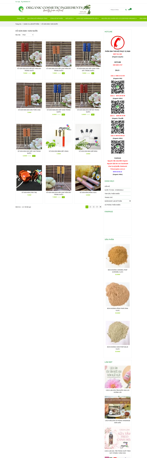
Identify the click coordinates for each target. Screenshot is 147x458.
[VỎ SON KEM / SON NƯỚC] (52, 9)
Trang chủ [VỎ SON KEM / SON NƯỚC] (18, 24)
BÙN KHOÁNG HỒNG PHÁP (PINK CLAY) (117, 309)
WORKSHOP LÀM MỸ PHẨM (118, 201)
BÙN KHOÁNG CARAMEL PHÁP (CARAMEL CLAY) (117, 271)
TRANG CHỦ (21, 18)
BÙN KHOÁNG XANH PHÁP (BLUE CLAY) (117, 348)
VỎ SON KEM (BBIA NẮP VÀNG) (58, 151)
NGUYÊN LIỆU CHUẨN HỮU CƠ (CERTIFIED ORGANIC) (119, 18)
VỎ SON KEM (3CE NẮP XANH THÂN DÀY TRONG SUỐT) (88, 69)
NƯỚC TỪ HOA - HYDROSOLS (114, 190)
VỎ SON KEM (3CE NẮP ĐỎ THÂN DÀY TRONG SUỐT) (29, 69)
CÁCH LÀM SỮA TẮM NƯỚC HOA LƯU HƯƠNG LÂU (117, 391)
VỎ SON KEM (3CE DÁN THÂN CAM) (29, 110)
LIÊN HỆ (107, 186)
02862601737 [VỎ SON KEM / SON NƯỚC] (25, 1)
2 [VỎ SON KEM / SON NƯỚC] (90, 207)
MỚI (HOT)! (70, 18)
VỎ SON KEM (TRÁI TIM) (29, 192)
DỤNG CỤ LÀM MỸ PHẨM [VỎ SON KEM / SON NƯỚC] (31, 24)
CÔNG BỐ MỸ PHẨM (56, 18)
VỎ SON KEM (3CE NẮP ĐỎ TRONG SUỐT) (88, 111)
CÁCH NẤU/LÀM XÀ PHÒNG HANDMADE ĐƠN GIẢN (117, 421)
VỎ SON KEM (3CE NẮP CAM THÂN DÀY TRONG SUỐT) (58, 69)
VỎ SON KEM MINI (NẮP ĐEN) (88, 151)
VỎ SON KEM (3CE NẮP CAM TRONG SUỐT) (29, 152)
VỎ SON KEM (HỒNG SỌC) (88, 192)
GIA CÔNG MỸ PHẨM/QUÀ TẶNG (37, 18)
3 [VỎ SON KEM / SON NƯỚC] (93, 207)
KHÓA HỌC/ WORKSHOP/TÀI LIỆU (87, 18)
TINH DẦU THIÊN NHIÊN (112, 193)
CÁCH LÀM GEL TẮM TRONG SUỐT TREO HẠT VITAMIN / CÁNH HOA (118, 452)
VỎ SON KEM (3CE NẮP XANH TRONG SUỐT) (58, 111)
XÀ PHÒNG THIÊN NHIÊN (112, 205)
